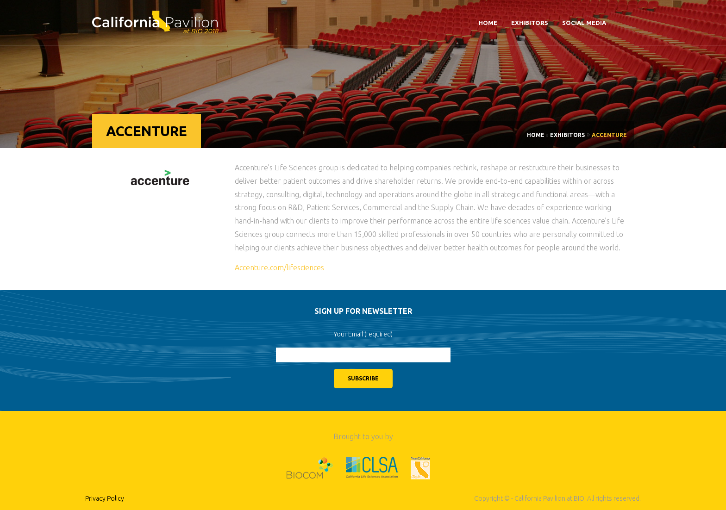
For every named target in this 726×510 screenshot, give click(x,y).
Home (488, 22)
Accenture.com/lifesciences (279, 267)
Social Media (584, 22)
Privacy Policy (104, 498)
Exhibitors (529, 22)
